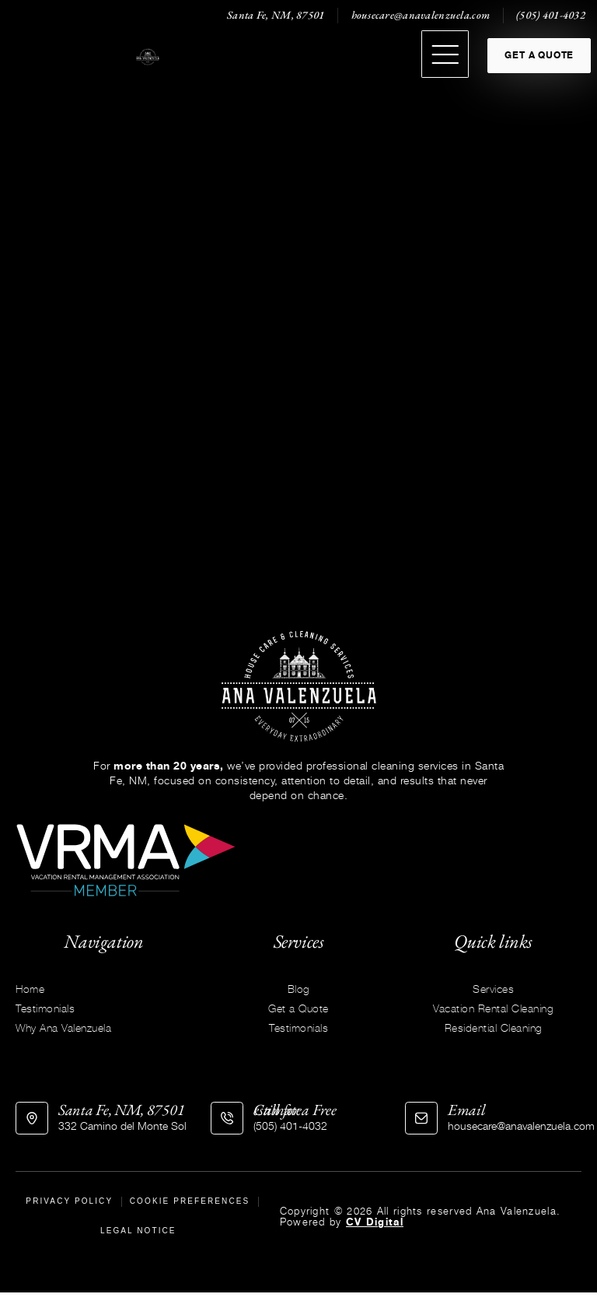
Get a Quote (298, 1009)
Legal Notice (139, 1237)
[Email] (421, 1119)
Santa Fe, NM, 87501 (121, 1111)
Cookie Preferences (191, 1205)
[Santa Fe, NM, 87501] (32, 1119)
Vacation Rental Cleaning (493, 1009)
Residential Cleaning (494, 1029)
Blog (299, 991)
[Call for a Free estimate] (227, 1119)
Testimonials (45, 1009)
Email (467, 1111)
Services (493, 991)
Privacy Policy (69, 1205)
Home (30, 991)
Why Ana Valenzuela (63, 1029)
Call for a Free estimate (295, 1111)
